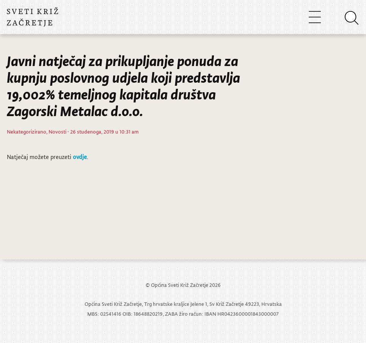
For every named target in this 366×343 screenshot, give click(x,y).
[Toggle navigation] (315, 17)
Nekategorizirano (26, 131)
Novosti (57, 131)
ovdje (80, 157)
